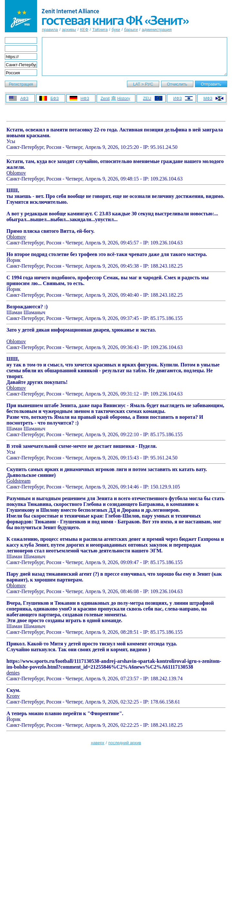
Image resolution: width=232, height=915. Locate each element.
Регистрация (21, 84)
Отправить (211, 84)
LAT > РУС (143, 84)
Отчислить (177, 84)
